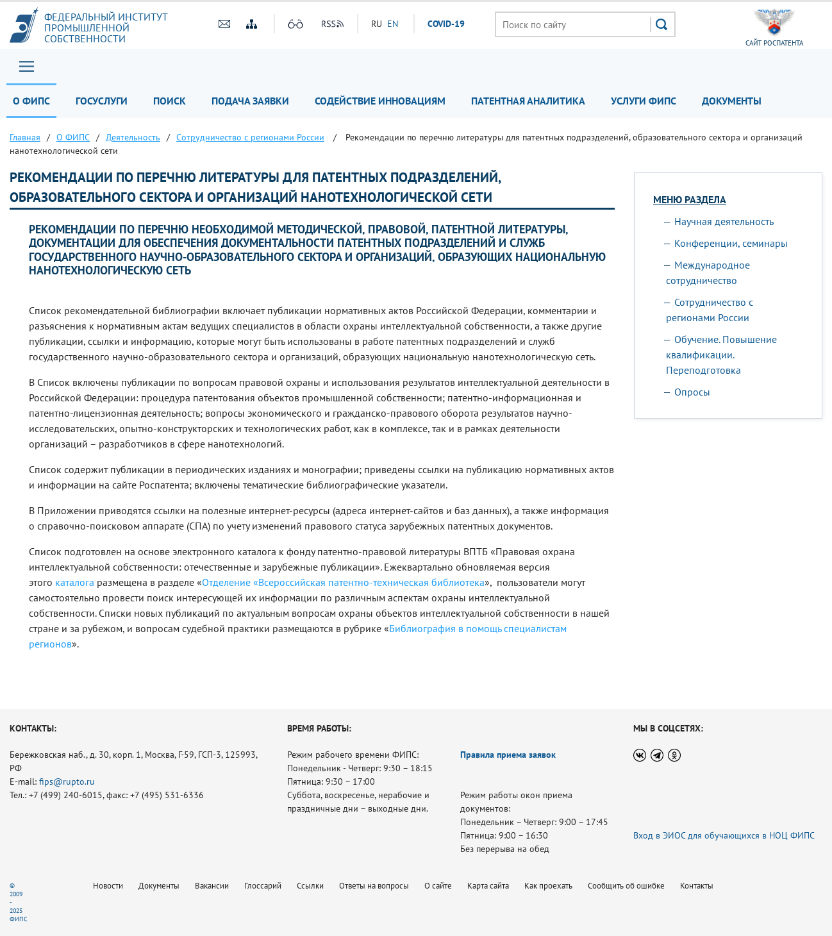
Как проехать (548, 885)
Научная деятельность (724, 221)
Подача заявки (250, 100)
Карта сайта (488, 885)
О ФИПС (31, 100)
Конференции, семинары (731, 243)
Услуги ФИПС (643, 100)
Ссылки (310, 885)
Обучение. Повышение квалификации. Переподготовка (721, 354)
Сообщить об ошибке (626, 885)
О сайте (438, 885)
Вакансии (212, 885)
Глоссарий (262, 885)
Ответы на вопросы (374, 885)
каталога (74, 582)
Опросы (692, 391)
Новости (108, 885)
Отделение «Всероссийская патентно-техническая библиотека (343, 582)
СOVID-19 (446, 23)
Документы (731, 100)
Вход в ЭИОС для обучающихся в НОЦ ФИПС (724, 835)
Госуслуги (102, 100)
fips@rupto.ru (67, 781)
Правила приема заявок (508, 754)
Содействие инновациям (380, 100)
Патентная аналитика (528, 100)
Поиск (169, 100)
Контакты (696, 885)
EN (392, 23)
